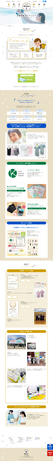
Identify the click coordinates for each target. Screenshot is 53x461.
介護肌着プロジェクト (29, 437)
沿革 (11, 441)
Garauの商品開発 (29, 438)
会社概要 (11, 438)
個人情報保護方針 (38, 438)
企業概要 (11, 439)
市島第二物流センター (22, 439)
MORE (26, 280)
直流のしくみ (21, 440)
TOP (6, 25)
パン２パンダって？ (29, 440)
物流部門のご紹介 (20, 437)
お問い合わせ (37, 437)
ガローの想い (12, 440)
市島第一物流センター (22, 438)
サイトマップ (37, 439)
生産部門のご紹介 (20, 441)
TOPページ (11, 437)
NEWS (28, 439)
